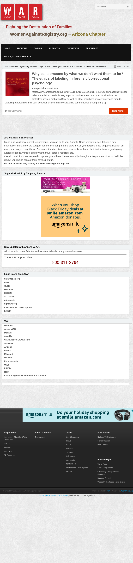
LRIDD (7, 311)
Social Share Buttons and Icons (53, 495)
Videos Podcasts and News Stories (111, 482)
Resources (92, 48)
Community (12, 66)
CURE (7, 286)
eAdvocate (9, 300)
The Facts (54, 48)
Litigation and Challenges (50, 66)
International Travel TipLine (18, 307)
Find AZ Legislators (105, 468)
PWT (108, 491)
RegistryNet (39, 437)
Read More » (118, 111)
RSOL (7, 282)
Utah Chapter (102, 445)
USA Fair (8, 289)
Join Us (38, 48)
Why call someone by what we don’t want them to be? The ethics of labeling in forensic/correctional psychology (77, 78)
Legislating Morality (28, 66)
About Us (22, 48)
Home (7, 48)
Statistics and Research (74, 66)
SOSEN (8, 293)
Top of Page (102, 464)
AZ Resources (9, 455)
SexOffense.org (12, 279)
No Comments (15, 111)
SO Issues (9, 296)
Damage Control (103, 478)
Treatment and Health (96, 66)
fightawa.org (10, 304)
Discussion (73, 48)
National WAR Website (106, 437)
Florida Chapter (103, 441)
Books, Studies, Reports (17, 56)
